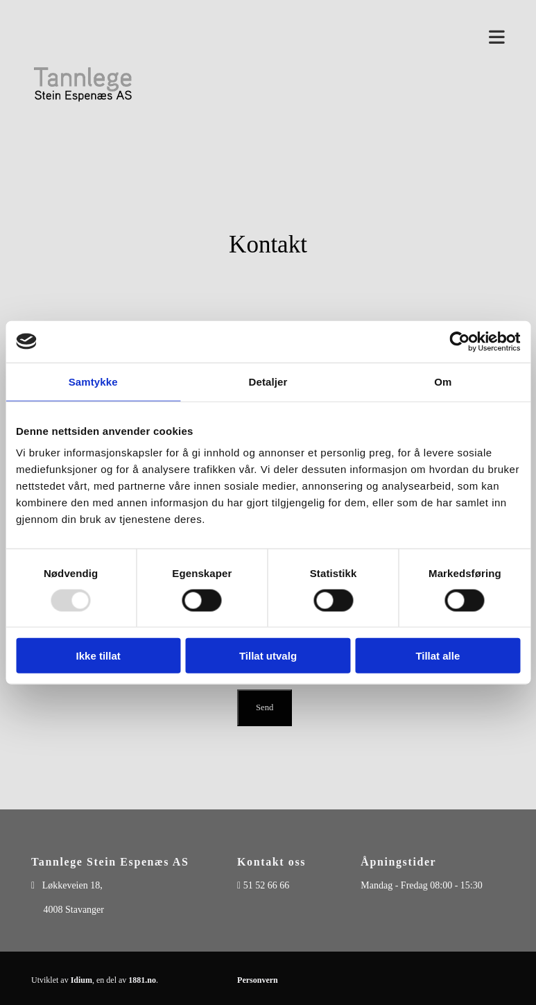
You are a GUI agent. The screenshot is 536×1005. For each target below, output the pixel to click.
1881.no (142, 980)
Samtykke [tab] (93, 381)
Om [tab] (442, 381)
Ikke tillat (98, 656)
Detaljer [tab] (268, 381)
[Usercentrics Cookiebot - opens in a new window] (459, 341)
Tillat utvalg (268, 656)
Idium (81, 980)
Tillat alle (437, 656)
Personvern (257, 980)
